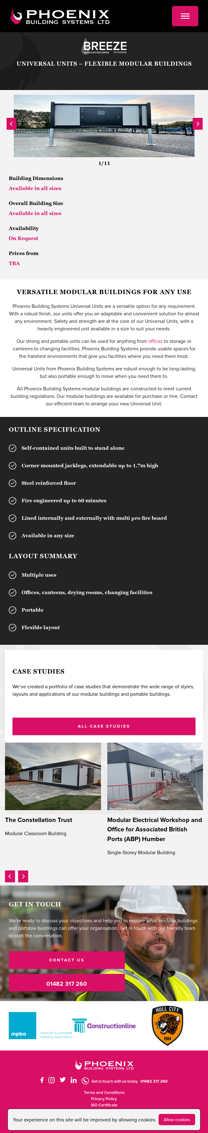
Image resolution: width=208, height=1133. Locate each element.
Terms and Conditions (104, 1092)
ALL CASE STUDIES (104, 726)
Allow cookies (177, 1119)
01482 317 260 (66, 983)
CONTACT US (66, 960)
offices (155, 341)
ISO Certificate (104, 1105)
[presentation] (12, 123)
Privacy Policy (104, 1099)
